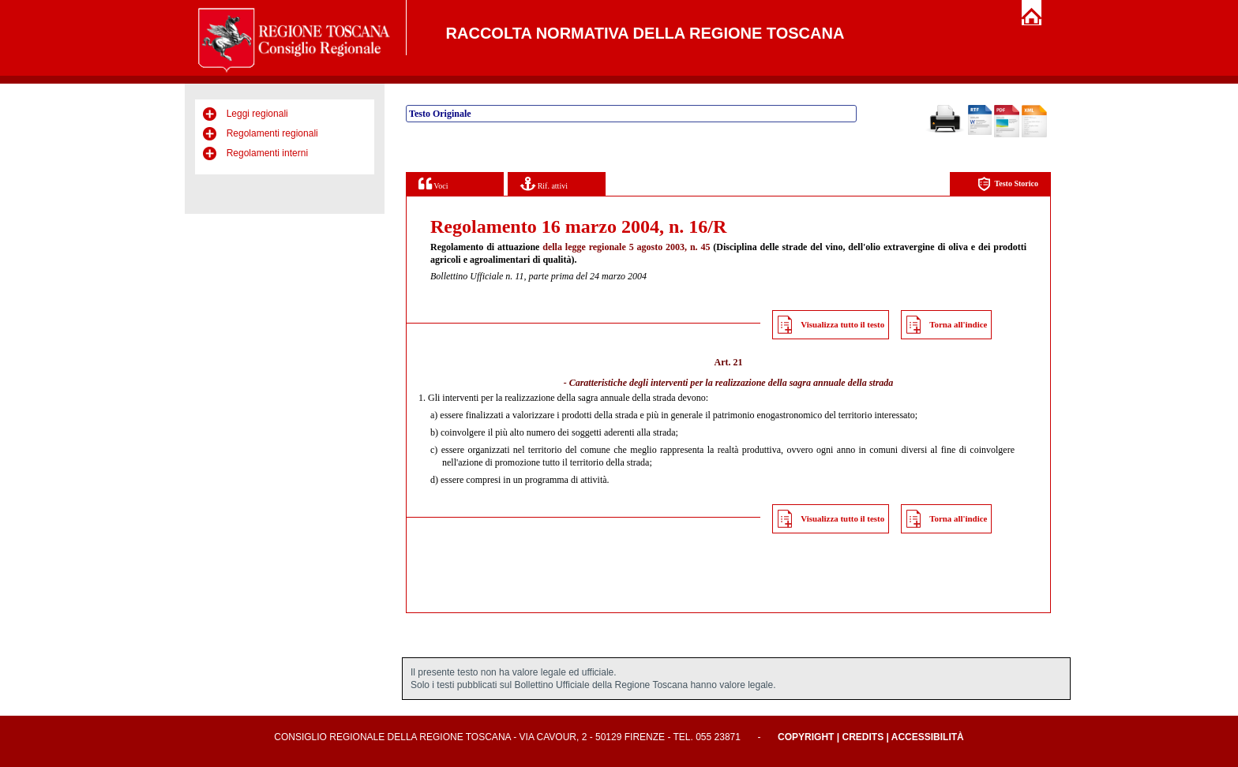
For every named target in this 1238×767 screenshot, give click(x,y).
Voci (433, 183)
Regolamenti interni (267, 153)
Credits (862, 737)
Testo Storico (1007, 184)
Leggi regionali (257, 113)
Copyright (806, 737)
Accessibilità (927, 737)
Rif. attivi (544, 183)
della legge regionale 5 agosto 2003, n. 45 (626, 247)
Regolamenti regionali (272, 133)
